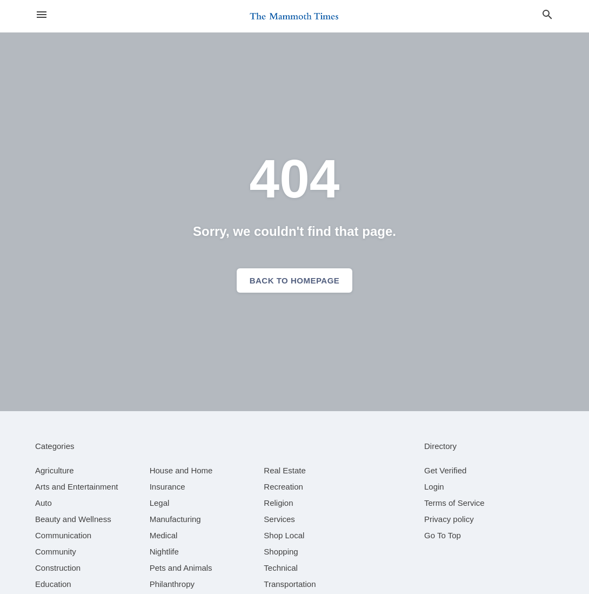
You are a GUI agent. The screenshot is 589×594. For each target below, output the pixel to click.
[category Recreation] (283, 486)
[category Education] (53, 584)
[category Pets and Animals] (181, 567)
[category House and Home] (181, 470)
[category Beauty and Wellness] (73, 519)
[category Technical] (281, 567)
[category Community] (55, 551)
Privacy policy (449, 519)
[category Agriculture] (54, 470)
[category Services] (279, 519)
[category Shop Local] (284, 535)
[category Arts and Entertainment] (76, 486)
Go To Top (442, 535)
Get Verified (445, 470)
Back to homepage (295, 280)
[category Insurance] (167, 486)
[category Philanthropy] (172, 584)
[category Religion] (278, 502)
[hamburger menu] (41, 15)
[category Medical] (164, 535)
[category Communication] (63, 535)
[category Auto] (43, 502)
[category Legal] (160, 502)
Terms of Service (454, 502)
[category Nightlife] (164, 551)
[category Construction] (58, 567)
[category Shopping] (281, 551)
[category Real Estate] (285, 470)
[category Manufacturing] (175, 519)
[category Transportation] (290, 584)
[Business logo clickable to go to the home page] (294, 16)
